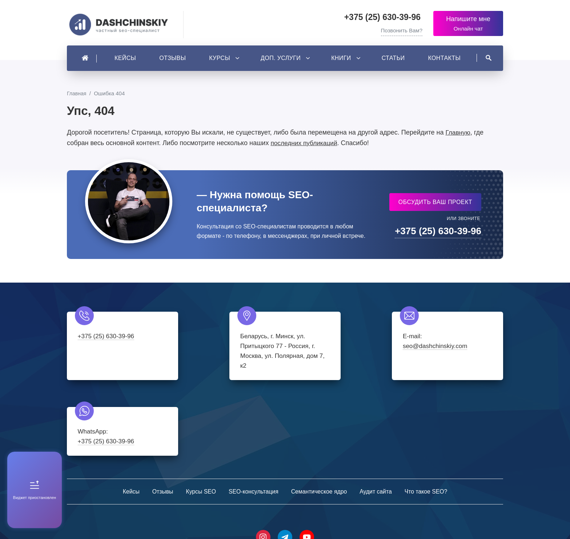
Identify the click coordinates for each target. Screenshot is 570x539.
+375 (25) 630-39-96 (383, 17)
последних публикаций (305, 144)
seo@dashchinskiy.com (337, 348)
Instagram (263, 464)
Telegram (285, 464)
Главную (458, 134)
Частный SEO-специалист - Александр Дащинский (121, 25)
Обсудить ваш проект (434, 204)
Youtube (307, 464)
